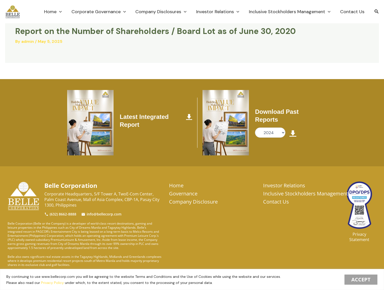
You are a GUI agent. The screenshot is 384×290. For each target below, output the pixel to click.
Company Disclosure (193, 201)
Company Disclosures (162, 11)
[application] (62, 11)
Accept (361, 279)
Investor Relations (219, 11)
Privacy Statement (359, 236)
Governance (183, 193)
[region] (192, 279)
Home (56, 11)
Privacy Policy (52, 282)
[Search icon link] (376, 11)
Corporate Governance (101, 11)
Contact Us (352, 12)
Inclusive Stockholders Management (290, 11)
